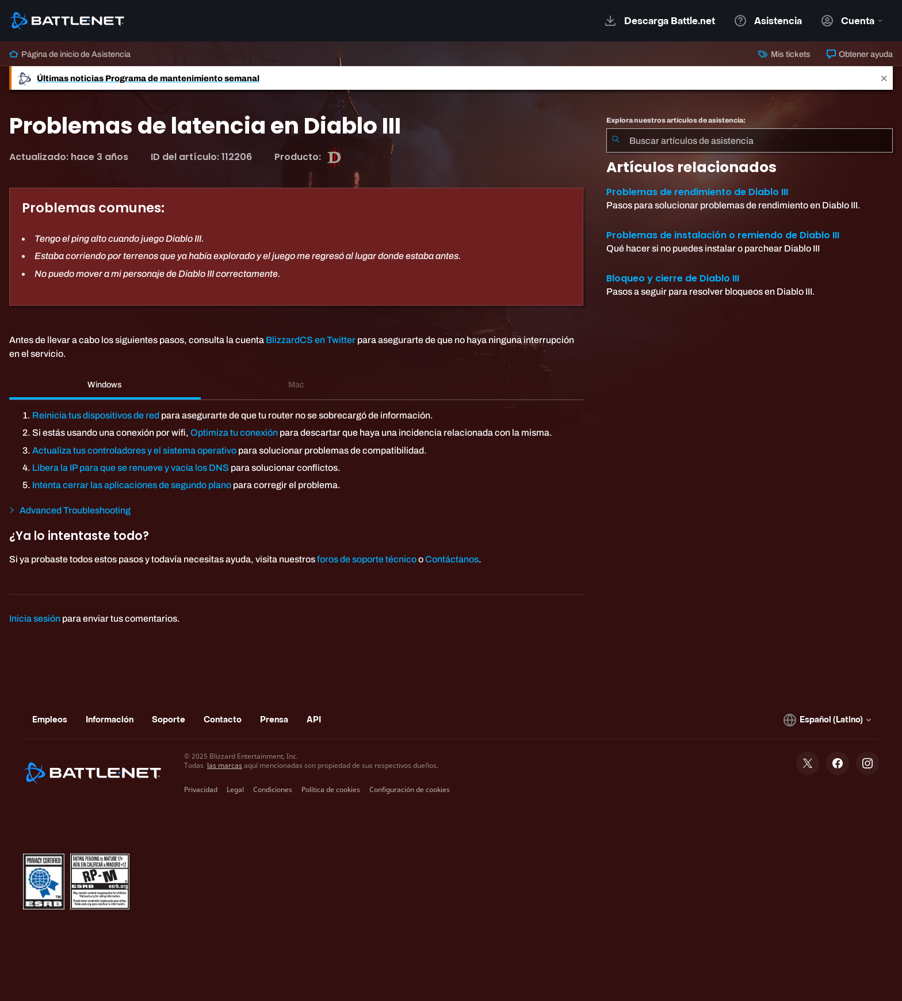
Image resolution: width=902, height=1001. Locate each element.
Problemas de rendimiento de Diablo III (697, 192)
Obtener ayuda (860, 54)
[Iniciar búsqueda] (615, 140)
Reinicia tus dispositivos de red (95, 415)
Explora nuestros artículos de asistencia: (676, 120)
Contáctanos (452, 559)
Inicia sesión (34, 618)
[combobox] (749, 140)
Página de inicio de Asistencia (70, 54)
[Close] (884, 78)
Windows (104, 384)
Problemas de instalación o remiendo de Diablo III (722, 235)
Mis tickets (784, 54)
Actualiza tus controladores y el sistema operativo (134, 450)
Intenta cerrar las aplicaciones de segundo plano (131, 485)
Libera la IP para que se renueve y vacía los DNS (130, 468)
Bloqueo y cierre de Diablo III (672, 278)
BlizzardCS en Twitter (311, 340)
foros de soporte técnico (366, 559)
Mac (296, 384)
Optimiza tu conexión (234, 432)
